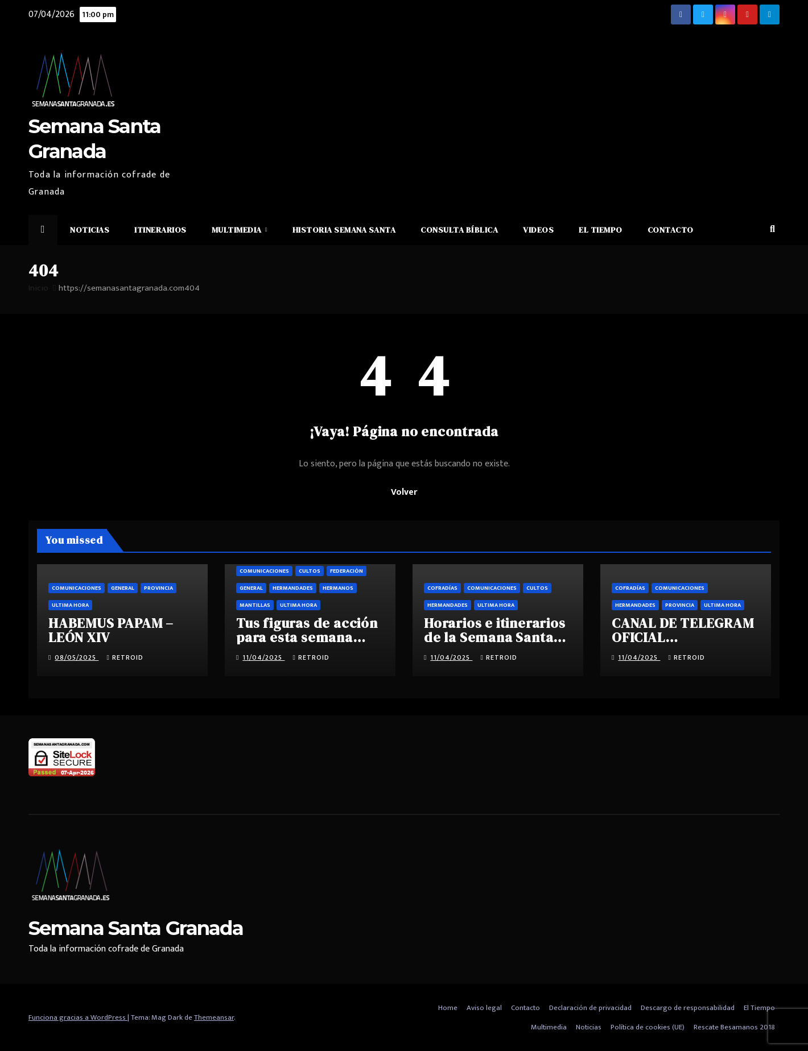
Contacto (671, 229)
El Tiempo (601, 229)
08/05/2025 (76, 657)
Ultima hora (70, 605)
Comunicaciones (76, 588)
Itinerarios (160, 229)
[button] (772, 229)
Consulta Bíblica (459, 229)
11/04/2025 (263, 657)
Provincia (158, 588)
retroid (124, 657)
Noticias (89, 229)
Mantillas (255, 605)
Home (447, 1008)
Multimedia (238, 229)
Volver (404, 492)
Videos (538, 229)
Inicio (38, 288)
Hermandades (293, 588)
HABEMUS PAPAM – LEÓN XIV (111, 630)
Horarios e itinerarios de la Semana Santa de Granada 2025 (495, 637)
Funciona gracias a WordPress (77, 1017)
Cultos (309, 571)
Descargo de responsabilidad (688, 1008)
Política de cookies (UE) (648, 1027)
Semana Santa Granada (135, 928)
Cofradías (442, 588)
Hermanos (338, 588)
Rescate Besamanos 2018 (734, 1027)
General (122, 588)
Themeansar (214, 1017)
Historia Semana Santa (344, 229)
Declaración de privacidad (590, 1008)
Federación (346, 571)
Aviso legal (484, 1008)
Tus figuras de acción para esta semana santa (307, 637)
